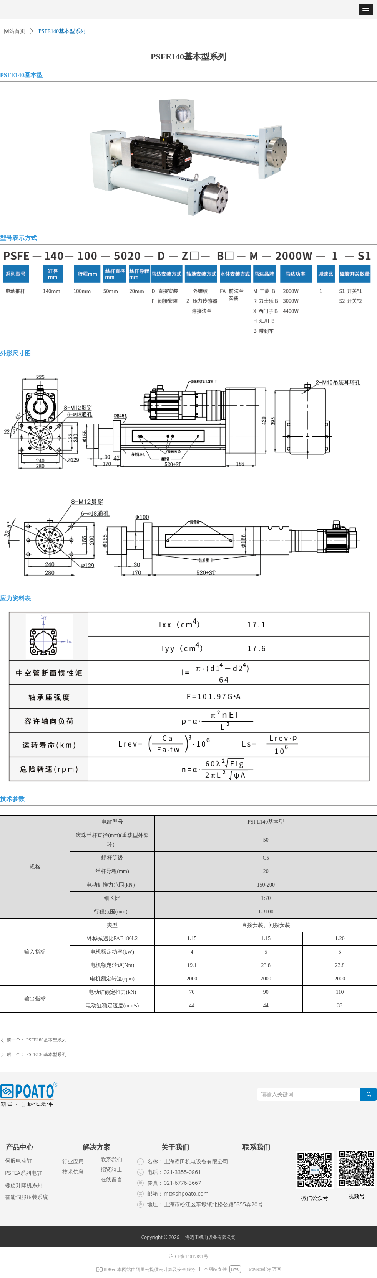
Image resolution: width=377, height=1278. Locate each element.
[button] (366, 9)
